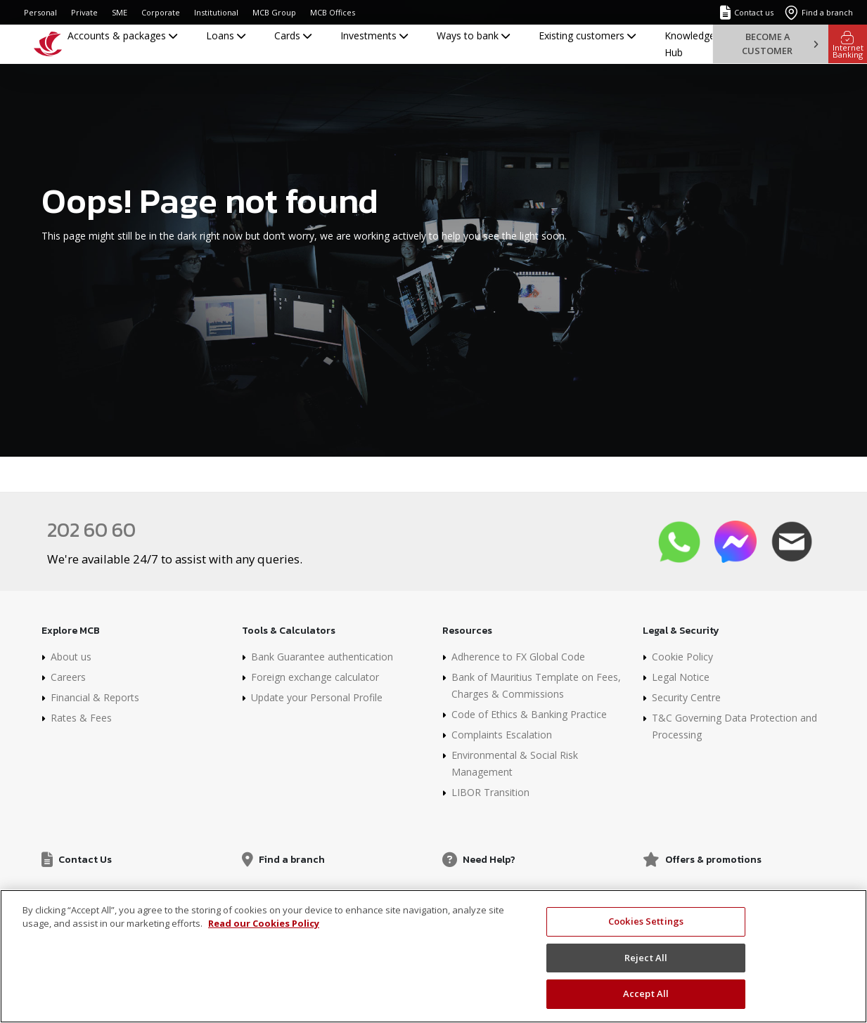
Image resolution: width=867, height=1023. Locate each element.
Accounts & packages (122, 35)
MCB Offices (332, 12)
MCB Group (274, 12)
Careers (68, 677)
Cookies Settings (645, 926)
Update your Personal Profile (317, 697)
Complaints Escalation (501, 734)
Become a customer (780, 43)
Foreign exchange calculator (315, 677)
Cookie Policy (682, 656)
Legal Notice (680, 677)
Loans (225, 35)
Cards (293, 35)
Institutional (216, 12)
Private (84, 12)
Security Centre (686, 697)
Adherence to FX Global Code (518, 656)
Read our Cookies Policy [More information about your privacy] (263, 929)
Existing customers (587, 35)
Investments (374, 35)
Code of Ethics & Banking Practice (529, 714)
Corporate (160, 12)
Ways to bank (473, 35)
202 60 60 (91, 530)
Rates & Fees (81, 717)
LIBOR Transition (490, 792)
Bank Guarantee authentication (322, 656)
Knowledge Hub (689, 44)
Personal (40, 12)
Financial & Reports (95, 697)
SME (119, 12)
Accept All (646, 999)
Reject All (645, 963)
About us (71, 656)
